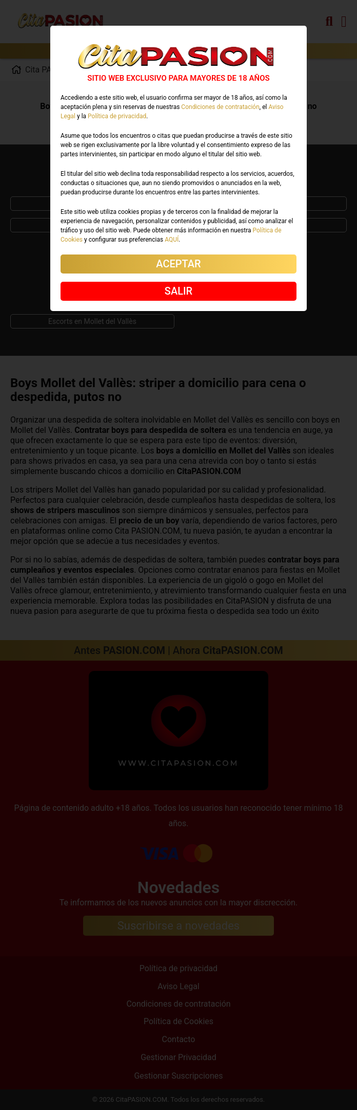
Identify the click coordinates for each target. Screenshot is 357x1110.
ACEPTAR (178, 264)
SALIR (178, 291)
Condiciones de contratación (220, 107)
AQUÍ (172, 239)
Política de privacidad (117, 116)
